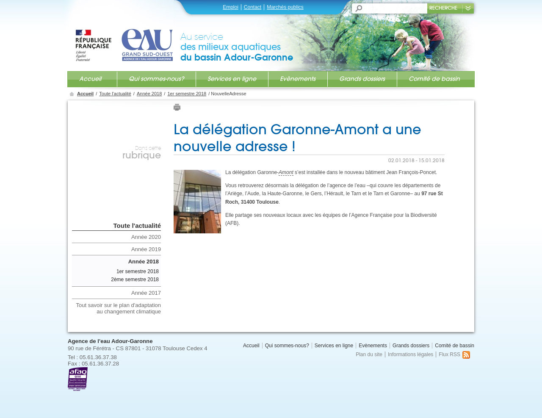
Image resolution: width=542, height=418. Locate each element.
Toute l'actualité (115, 93)
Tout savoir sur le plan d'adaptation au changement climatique (118, 308)
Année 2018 (149, 93)
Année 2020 (146, 237)
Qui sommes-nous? (156, 79)
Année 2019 (146, 249)
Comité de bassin (434, 79)
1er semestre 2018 (186, 93)
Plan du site (369, 354)
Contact (252, 7)
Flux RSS (454, 354)
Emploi (230, 7)
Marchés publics (285, 7)
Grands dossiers (362, 79)
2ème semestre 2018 (135, 279)
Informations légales (410, 354)
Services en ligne (231, 79)
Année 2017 (146, 293)
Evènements (297, 79)
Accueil (90, 79)
